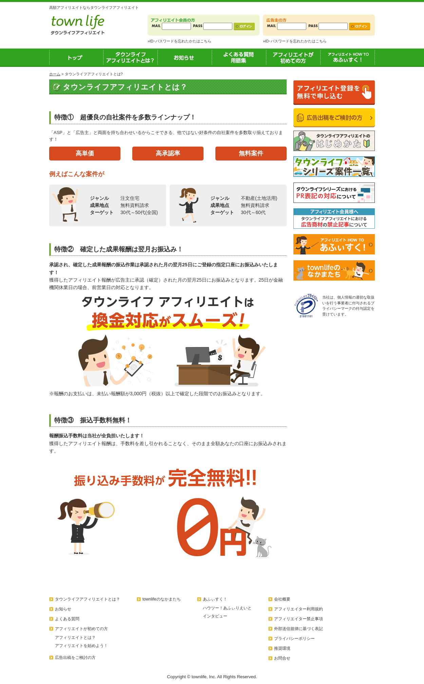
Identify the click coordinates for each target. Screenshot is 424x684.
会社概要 (282, 599)
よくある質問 (67, 618)
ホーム (54, 74)
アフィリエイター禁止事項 (298, 618)
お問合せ (282, 658)
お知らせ (185, 57)
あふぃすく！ (348, 57)
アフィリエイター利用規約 (298, 609)
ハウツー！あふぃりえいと (227, 608)
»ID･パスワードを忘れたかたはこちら (179, 41)
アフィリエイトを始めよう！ (81, 645)
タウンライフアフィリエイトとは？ (130, 57)
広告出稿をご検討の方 (75, 657)
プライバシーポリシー (294, 638)
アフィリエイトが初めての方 (293, 57)
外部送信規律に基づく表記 (298, 628)
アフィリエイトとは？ (75, 637)
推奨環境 (282, 648)
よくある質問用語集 (239, 57)
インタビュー (215, 616)
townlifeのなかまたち (161, 599)
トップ (76, 57)
